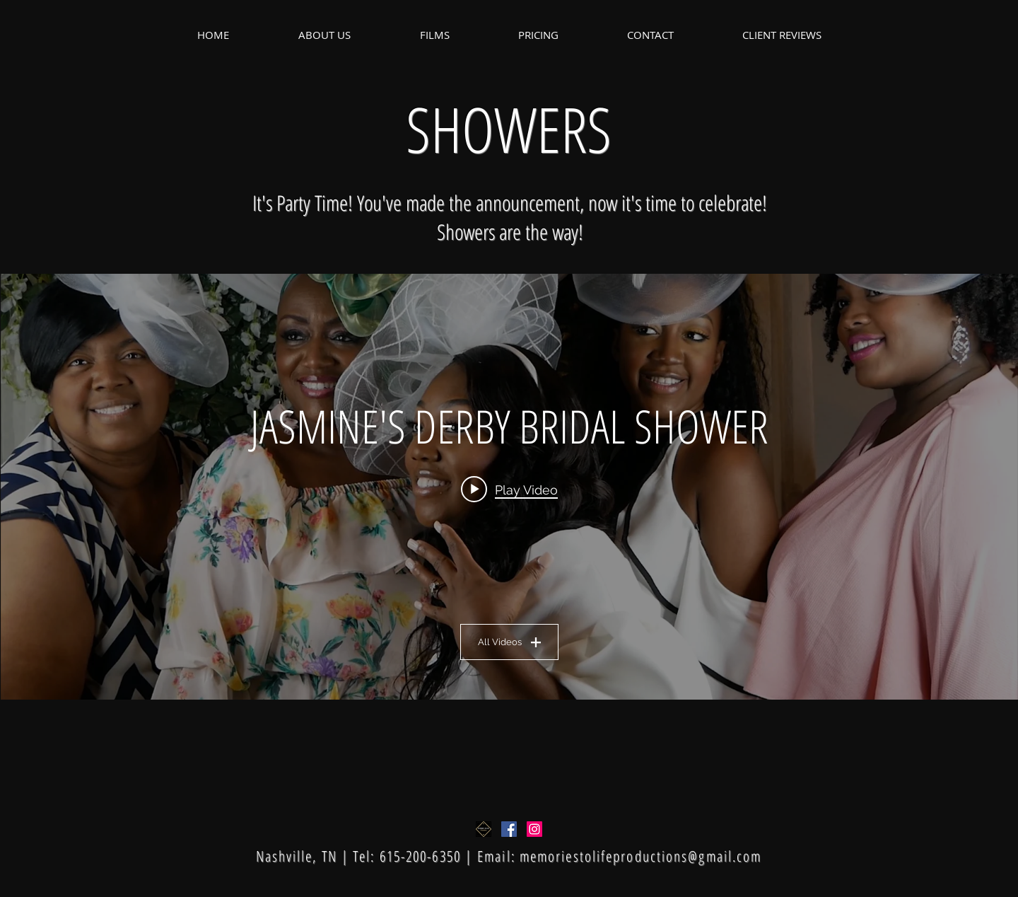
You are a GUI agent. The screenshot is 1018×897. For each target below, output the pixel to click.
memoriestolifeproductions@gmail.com (641, 856)
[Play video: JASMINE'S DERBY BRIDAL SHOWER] (509, 489)
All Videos (509, 642)
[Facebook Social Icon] (509, 829)
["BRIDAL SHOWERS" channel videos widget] (509, 487)
